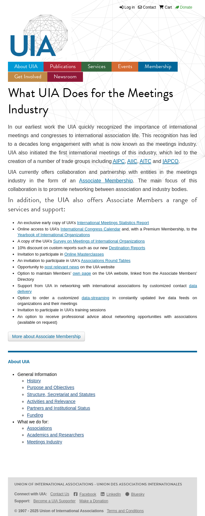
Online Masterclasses (84, 254)
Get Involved (27, 77)
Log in (130, 7)
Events (125, 66)
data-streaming (95, 297)
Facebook (84, 494)
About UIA (26, 66)
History (34, 380)
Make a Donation (93, 501)
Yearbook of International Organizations (53, 234)
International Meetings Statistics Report (113, 222)
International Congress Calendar (90, 229)
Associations (39, 428)
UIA (32, 31)
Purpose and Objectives (50, 387)
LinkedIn (110, 494)
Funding (35, 415)
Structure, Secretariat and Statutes (61, 394)
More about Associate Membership (46, 336)
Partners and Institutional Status (58, 408)
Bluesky (134, 494)
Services (97, 66)
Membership (158, 66)
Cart (165, 7)
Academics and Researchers (55, 434)
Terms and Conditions (125, 511)
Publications (63, 66)
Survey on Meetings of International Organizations (99, 241)
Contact (147, 7)
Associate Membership (106, 180)
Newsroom (65, 77)
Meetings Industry (44, 441)
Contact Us (59, 494)
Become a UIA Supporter (54, 501)
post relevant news (61, 267)
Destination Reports (127, 247)
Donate (183, 7)
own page (82, 273)
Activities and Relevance (51, 401)
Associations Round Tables (106, 260)
